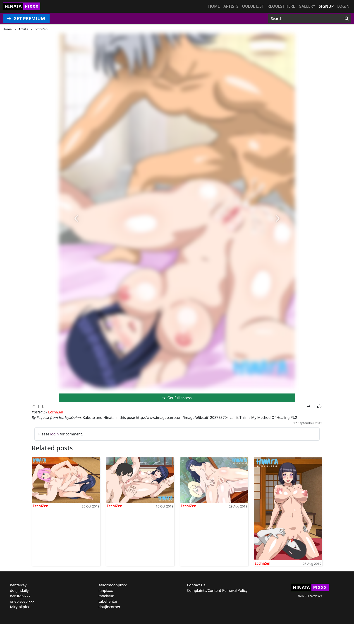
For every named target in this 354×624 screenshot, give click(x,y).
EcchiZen (40, 505)
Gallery (307, 6)
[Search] (346, 18)
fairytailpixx (20, 606)
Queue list (253, 6)
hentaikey (18, 585)
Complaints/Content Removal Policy (217, 590)
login (54, 434)
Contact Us (196, 585)
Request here (281, 6)
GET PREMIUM (26, 18)
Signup (326, 6)
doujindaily (19, 590)
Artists (230, 6)
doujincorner (109, 606)
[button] (76, 219)
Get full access (176, 397)
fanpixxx (105, 590)
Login (343, 6)
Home (214, 6)
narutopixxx (20, 595)
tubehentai (107, 601)
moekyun (106, 595)
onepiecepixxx (22, 601)
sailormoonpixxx (112, 585)
